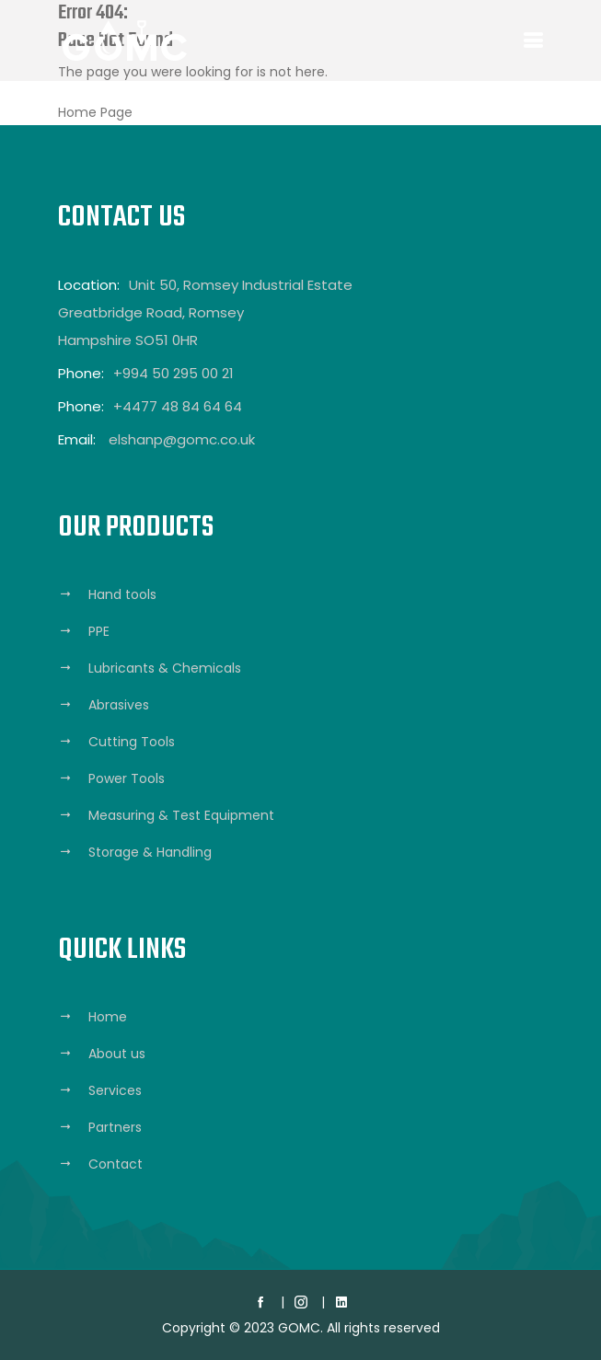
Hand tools (122, 594)
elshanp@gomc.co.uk (182, 439)
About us (116, 1053)
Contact (115, 1164)
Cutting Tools (131, 741)
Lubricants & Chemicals (164, 668)
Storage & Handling (150, 852)
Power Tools (126, 778)
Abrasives (118, 705)
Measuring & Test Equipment (181, 815)
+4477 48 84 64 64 (177, 406)
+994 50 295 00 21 (173, 373)
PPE (99, 631)
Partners (115, 1127)
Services (115, 1090)
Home (107, 1017)
